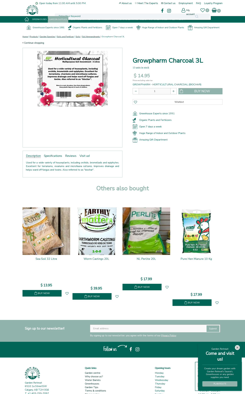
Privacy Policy (168, 306)
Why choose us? (94, 347)
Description (33, 156)
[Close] (237, 347)
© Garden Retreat (35, 387)
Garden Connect (55, 387)
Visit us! (85, 156)
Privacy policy (92, 364)
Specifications (53, 156)
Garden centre (92, 343)
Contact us (91, 368)
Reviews (70, 156)
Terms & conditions (95, 361)
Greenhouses (92, 354)
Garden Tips (91, 357)
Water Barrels (93, 350)
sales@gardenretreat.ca (41, 367)
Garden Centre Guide (77, 387)
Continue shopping (34, 43)
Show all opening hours (167, 368)
